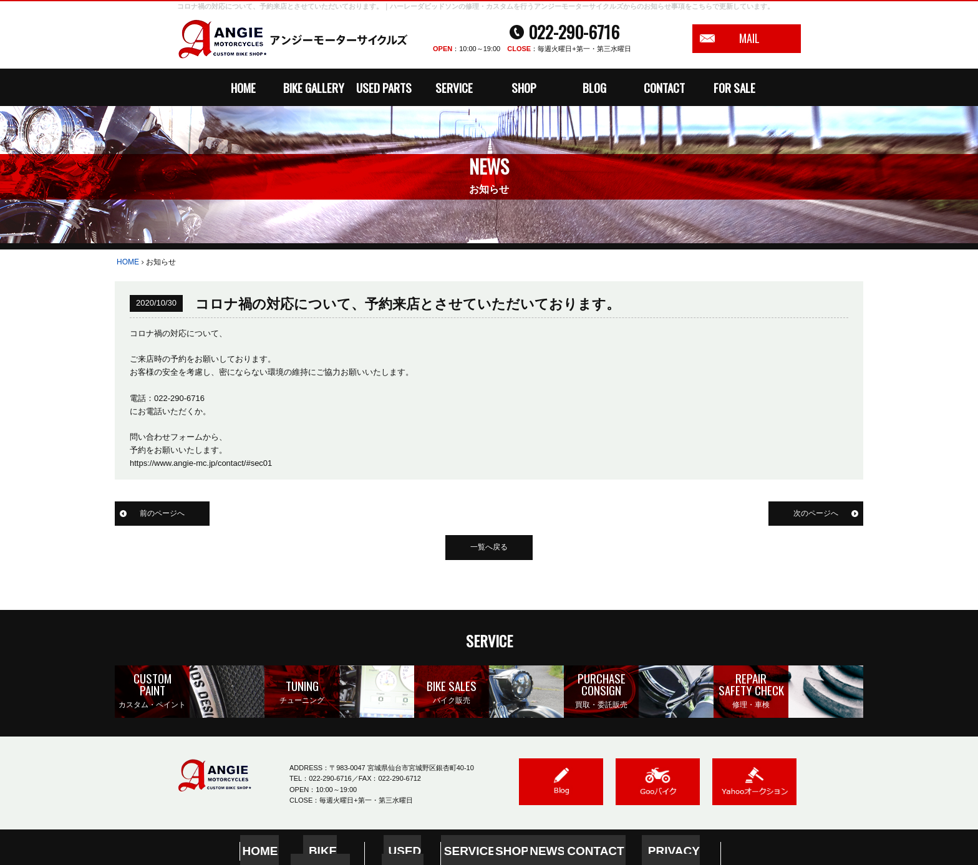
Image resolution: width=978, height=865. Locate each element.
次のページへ (814, 513)
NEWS (539, 848)
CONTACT (664, 87)
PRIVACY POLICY (657, 848)
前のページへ (164, 513)
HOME (243, 87)
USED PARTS (384, 87)
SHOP (524, 87)
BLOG (594, 87)
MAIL (749, 38)
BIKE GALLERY (313, 87)
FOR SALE (734, 87)
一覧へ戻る (489, 548)
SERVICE (454, 87)
